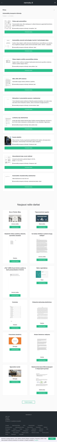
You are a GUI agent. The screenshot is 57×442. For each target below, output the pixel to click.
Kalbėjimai (7, 432)
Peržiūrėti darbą (28, 32)
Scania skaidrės (16, 137)
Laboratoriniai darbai (19, 427)
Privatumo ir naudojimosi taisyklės (13, 421)
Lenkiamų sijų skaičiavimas (20, 117)
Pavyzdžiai (38, 427)
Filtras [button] (28, 10)
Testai (21, 429)
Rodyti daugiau (29, 402)
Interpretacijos (31, 425)
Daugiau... (36, 440)
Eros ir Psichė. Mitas (15, 212)
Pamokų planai (45, 432)
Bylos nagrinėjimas (42, 268)
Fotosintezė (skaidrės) (15, 334)
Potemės (41, 430)
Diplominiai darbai (16, 425)
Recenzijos (7, 429)
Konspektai (40, 425)
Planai (6, 434)
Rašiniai (45, 427)
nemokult (28, 2)
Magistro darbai (25, 432)
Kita (47, 429)
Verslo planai (15, 432)
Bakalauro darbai (35, 432)
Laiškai (6, 430)
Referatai (41, 429)
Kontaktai (7, 419)
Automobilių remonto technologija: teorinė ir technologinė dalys (30, 40)
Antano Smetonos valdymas (42, 334)
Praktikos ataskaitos (16, 430)
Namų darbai (30, 427)
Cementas (15, 302)
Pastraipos (33, 430)
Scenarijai (21, 434)
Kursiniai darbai (8, 427)
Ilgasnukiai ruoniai (15, 367)
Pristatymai (25, 430)
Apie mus (7, 416)
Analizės (7, 425)
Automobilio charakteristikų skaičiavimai (23, 175)
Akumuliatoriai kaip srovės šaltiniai (22, 156)
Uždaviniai (34, 429)
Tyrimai (26, 429)
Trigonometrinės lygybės (42, 212)
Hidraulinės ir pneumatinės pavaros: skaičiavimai (26, 98)
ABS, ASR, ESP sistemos (19, 78)
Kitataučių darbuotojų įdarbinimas (42, 302)
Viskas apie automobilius (19, 21)
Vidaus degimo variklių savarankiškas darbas (25, 59)
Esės (24, 425)
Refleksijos (13, 434)
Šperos (14, 429)
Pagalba (7, 418)
